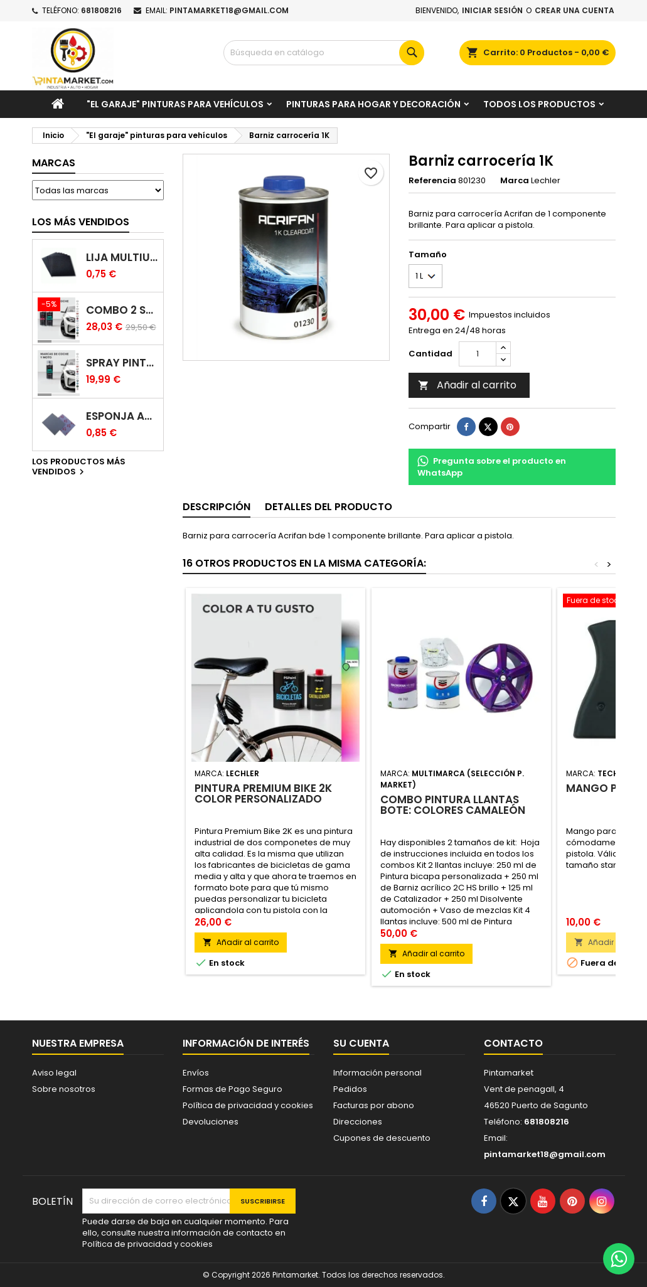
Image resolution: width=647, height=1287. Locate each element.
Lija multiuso (122, 257)
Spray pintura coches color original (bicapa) (122, 363)
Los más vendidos (80, 222)
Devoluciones (210, 1122)
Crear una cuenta (574, 10)
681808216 (101, 10)
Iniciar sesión (492, 10)
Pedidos (350, 1089)
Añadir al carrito (467, 385)
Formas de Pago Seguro (232, 1089)
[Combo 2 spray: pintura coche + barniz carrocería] (59, 305)
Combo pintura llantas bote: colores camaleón (452, 805)
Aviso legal (54, 1073)
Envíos (196, 1073)
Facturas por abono (373, 1105)
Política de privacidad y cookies (248, 1105)
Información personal (377, 1073)
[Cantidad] (477, 353)
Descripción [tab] (216, 506)
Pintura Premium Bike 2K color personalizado (263, 793)
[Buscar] (323, 52)
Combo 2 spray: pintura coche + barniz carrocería (122, 310)
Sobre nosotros (63, 1089)
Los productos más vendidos (79, 467)
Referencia (432, 180)
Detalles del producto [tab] (328, 506)
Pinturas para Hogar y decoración (373, 104)
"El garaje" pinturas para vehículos (175, 104)
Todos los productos (539, 104)
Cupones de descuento (381, 1138)
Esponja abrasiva (122, 416)
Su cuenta (361, 1043)
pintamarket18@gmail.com (229, 10)
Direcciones (357, 1122)
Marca (514, 180)
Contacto (513, 1043)
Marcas (53, 163)
